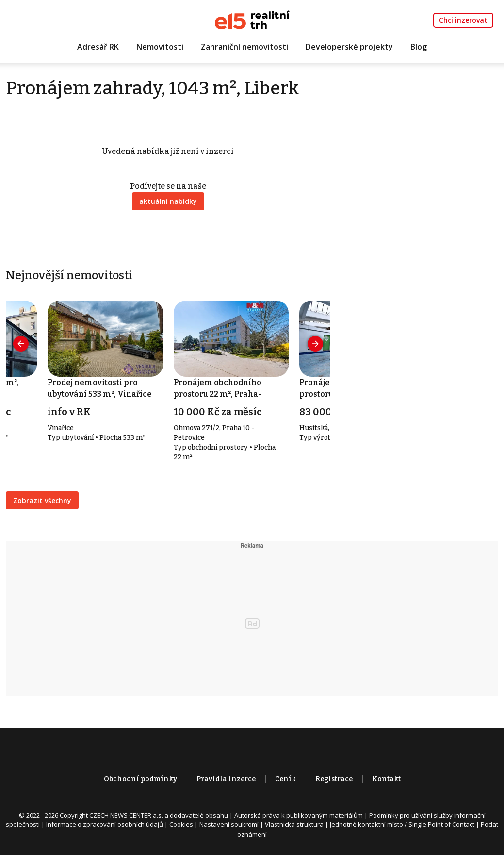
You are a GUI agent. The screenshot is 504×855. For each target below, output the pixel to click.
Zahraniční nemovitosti (244, 47)
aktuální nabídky (168, 201)
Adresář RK (98, 47)
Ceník (285, 779)
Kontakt (386, 779)
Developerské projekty (349, 47)
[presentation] (21, 344)
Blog (418, 47)
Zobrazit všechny (42, 500)
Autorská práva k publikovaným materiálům (298, 815)
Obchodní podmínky (140, 779)
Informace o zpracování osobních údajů (104, 825)
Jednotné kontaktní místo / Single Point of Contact (402, 825)
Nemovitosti (159, 47)
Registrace (334, 779)
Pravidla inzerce (226, 779)
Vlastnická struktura (294, 825)
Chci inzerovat (463, 20)
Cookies (181, 825)
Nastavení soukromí (229, 825)
